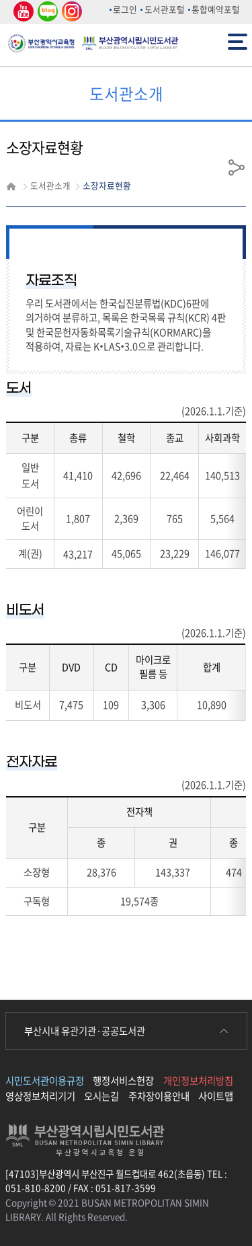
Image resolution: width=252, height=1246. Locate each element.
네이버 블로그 (47, 11)
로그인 (125, 9)
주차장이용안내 (159, 1096)
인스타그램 (70, 11)
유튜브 (21, 11)
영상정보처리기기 (40, 1096)
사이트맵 (215, 1096)
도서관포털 (164, 9)
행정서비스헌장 (123, 1080)
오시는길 (101, 1096)
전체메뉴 (237, 41)
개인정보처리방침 (198, 1080)
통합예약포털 (216, 9)
